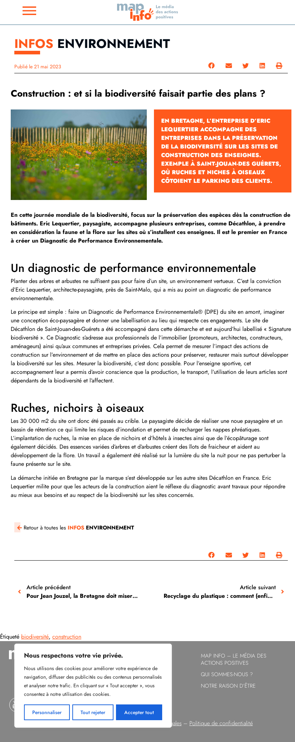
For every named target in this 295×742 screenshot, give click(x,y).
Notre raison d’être (228, 686)
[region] (93, 686)
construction (66, 637)
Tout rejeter (93, 712)
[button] (211, 65)
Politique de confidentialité (221, 723)
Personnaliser (47, 712)
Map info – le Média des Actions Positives (233, 659)
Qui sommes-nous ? (227, 674)
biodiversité (35, 637)
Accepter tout (139, 712)
